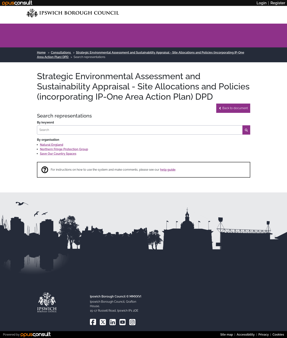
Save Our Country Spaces (58, 153)
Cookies (278, 334)
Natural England (51, 145)
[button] (233, 108)
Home (41, 52)
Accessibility (246, 334)
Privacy (263, 334)
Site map (226, 334)
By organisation (48, 139)
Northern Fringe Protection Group (64, 149)
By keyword (45, 122)
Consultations (61, 52)
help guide (168, 169)
